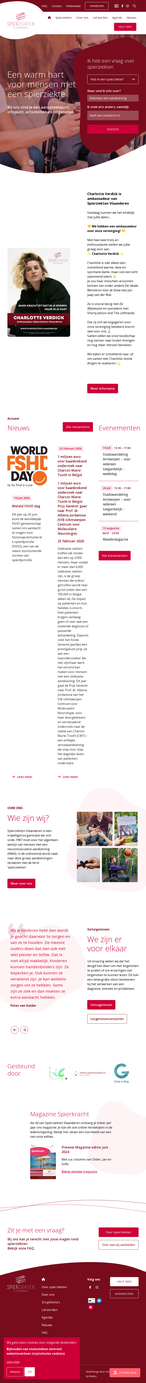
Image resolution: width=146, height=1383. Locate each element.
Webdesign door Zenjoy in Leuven (105, 1371)
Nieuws (131, 17)
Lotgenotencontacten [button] (107, 1018)
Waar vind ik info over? (104, 91)
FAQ (44, 1333)
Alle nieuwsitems (78, 427)
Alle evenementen (114, 556)
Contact (57, 6)
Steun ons (124, 1371)
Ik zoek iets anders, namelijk (108, 107)
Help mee (125, 27)
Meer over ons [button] (21, 883)
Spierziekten (64, 17)
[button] (15, 1029)
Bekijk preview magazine (79, 1172)
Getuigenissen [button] (101, 1004)
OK (30, 1371)
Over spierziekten (118, 1232)
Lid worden (100, 17)
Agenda (117, 17)
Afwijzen (15, 1371)
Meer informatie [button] (102, 388)
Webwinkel (73, 6)
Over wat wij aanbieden (118, 1245)
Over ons (82, 17)
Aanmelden (97, 6)
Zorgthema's (51, 1302)
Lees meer (22, 777)
